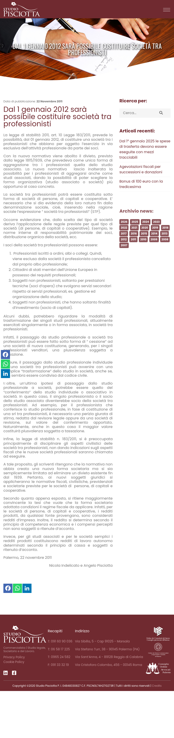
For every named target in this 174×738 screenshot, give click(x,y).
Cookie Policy (13, 662)
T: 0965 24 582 (59, 657)
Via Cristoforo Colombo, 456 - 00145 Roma (108, 665)
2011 (133, 245)
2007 (124, 251)
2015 (144, 239)
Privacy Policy (14, 657)
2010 (143, 245)
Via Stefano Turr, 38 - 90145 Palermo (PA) (107, 649)
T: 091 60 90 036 (60, 641)
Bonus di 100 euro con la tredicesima (141, 184)
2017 (124, 239)
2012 (124, 245)
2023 (156, 227)
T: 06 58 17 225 (59, 649)
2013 (164, 239)
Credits (157, 686)
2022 (124, 233)
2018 (165, 233)
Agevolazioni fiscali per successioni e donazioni (140, 169)
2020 (144, 233)
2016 (134, 239)
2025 (134, 227)
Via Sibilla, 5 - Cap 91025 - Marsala (102, 641)
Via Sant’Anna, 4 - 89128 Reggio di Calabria (109, 657)
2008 (165, 245)
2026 (124, 227)
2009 (154, 245)
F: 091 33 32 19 (58, 665)
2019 (155, 233)
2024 (145, 227)
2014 (154, 239)
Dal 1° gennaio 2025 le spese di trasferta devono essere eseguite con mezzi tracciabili (144, 149)
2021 (134, 233)
